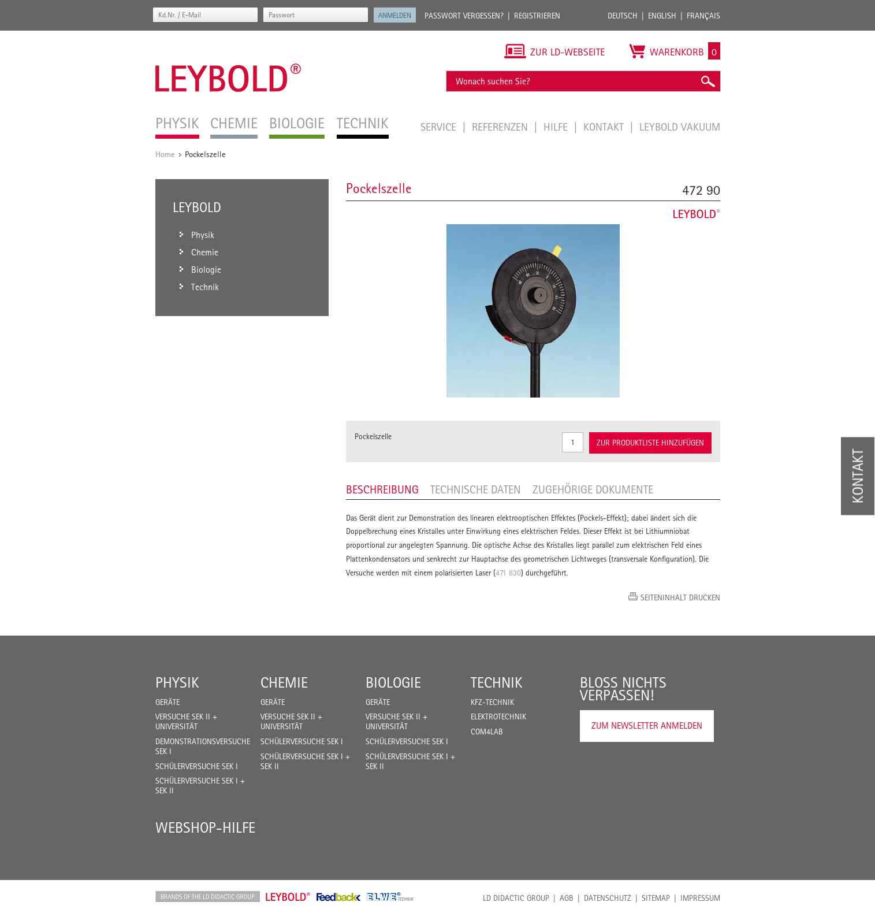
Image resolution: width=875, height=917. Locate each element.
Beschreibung (382, 489)
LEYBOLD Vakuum (679, 126)
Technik (497, 682)
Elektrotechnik (498, 716)
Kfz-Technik (492, 702)
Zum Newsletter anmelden (646, 725)
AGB (567, 898)
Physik (177, 682)
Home (165, 154)
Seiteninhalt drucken (680, 597)
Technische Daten (475, 489)
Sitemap (656, 898)
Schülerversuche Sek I (196, 766)
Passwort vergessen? (464, 15)
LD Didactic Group (516, 898)
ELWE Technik (390, 897)
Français (703, 15)
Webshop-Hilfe (205, 827)
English (662, 15)
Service (439, 126)
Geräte (167, 702)
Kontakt (605, 126)
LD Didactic (207, 897)
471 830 (508, 572)
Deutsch (623, 15)
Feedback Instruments (339, 897)
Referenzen (501, 126)
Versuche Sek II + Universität (186, 721)
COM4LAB (487, 731)
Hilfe (557, 126)
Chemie (284, 682)
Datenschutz (607, 898)
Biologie (393, 682)
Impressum (700, 898)
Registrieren (537, 15)
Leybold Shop (288, 897)
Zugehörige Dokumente (593, 489)
